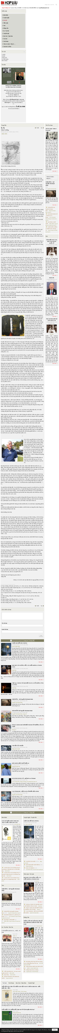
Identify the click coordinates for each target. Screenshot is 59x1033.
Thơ (3, 885)
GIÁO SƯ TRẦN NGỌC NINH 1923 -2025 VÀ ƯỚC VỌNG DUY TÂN (10, 821)
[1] (30, 191)
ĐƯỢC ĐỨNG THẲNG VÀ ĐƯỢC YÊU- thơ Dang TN (51, 228)
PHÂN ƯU (51, 277)
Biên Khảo (4, 817)
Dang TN (25, 714)
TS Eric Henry (24, 991)
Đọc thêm (41, 661)
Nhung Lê (14, 729)
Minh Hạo (14, 670)
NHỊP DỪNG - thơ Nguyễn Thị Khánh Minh (22, 699)
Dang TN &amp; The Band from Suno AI (28, 781)
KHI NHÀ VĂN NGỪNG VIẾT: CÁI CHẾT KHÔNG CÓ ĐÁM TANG (32, 878)
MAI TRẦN (28, 964)
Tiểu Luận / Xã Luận (29, 874)
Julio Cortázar (4, 60)
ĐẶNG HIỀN (6, 921)
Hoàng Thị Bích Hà (16, 766)
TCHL (51, 256)
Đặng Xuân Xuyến (16, 749)
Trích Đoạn (11, 983)
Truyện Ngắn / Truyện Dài (30, 817)
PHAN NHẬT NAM (34, 968)
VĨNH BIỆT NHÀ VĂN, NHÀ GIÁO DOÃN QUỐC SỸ (51, 241)
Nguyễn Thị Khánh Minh (17, 702)
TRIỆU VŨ (15, 935)
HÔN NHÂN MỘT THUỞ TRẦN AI (20, 763)
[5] (7, 351)
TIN (47, 236)
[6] (43, 396)
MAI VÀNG (6, 974)
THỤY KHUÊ (7, 870)
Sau (41, 127)
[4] (33, 338)
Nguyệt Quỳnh (29, 971)
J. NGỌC (3, 54)
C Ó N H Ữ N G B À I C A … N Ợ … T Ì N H (11, 931)
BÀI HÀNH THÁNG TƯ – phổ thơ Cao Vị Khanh (24, 778)
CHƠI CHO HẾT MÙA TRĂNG (19, 643)
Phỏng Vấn (26, 917)
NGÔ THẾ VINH (17, 824)
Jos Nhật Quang (5, 59)
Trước (37, 127)
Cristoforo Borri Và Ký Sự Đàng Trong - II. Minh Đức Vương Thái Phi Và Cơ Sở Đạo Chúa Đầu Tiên (11, 874)
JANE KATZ (4, 57)
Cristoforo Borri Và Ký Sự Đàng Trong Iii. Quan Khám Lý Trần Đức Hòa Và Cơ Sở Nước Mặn (11, 869)
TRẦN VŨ (29, 968)
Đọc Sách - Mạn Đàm (21, 983)
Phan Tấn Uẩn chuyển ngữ (38, 869)
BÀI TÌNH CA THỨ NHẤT (9, 919)
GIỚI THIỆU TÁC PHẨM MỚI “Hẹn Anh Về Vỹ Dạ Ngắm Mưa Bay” (18, 1009)
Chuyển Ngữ (31, 983)
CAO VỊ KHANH (15, 781)
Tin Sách (5, 983)
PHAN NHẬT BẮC (16, 646)
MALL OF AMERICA (30, 867)
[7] (1, 484)
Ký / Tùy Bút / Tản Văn (7, 927)
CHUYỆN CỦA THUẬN (17, 745)
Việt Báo (51, 334)
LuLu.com (21, 99)
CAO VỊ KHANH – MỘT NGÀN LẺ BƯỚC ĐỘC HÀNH (25, 791)
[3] (33, 312)
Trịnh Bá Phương (35, 971)
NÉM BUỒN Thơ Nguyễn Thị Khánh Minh (22, 710)
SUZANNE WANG (29, 869)
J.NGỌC (3, 56)
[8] (6, 533)
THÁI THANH (12, 974)
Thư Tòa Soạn (49, 125)
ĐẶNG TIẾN (4, 133)
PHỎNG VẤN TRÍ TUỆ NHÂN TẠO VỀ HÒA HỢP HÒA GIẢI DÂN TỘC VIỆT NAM (33, 922)
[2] (17, 206)
